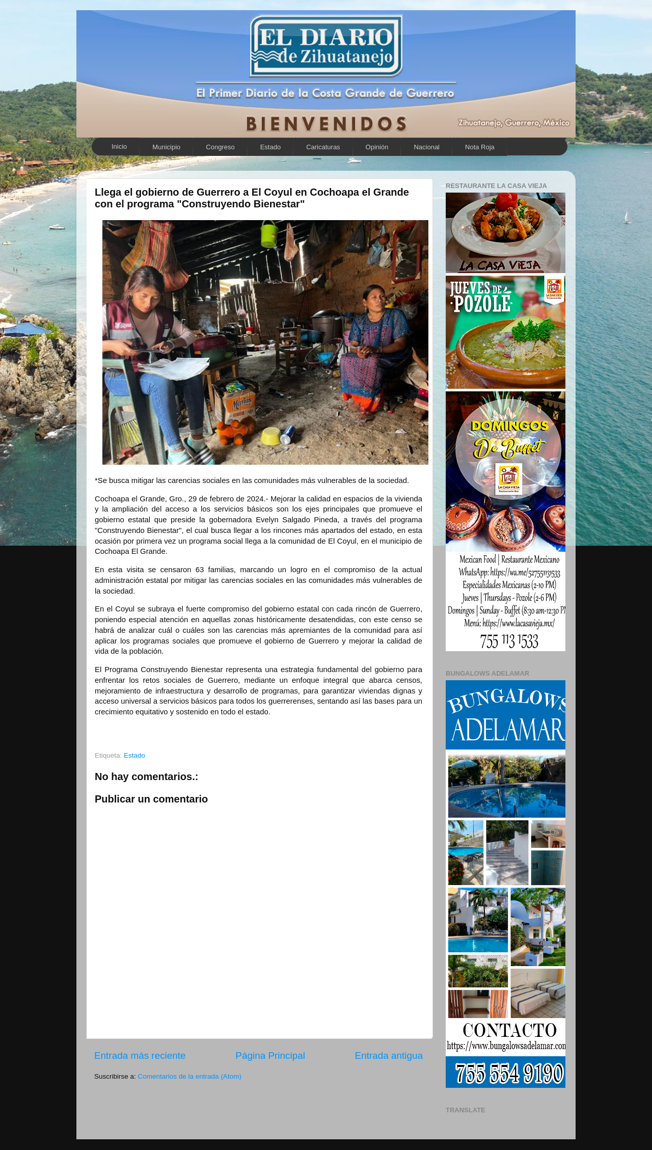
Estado (270, 147)
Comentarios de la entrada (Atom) (189, 1076)
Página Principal (270, 1055)
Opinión (377, 147)
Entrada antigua (389, 1055)
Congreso (220, 147)
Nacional (427, 147)
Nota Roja (480, 147)
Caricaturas (323, 147)
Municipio (166, 147)
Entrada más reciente (140, 1055)
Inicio (119, 146)
